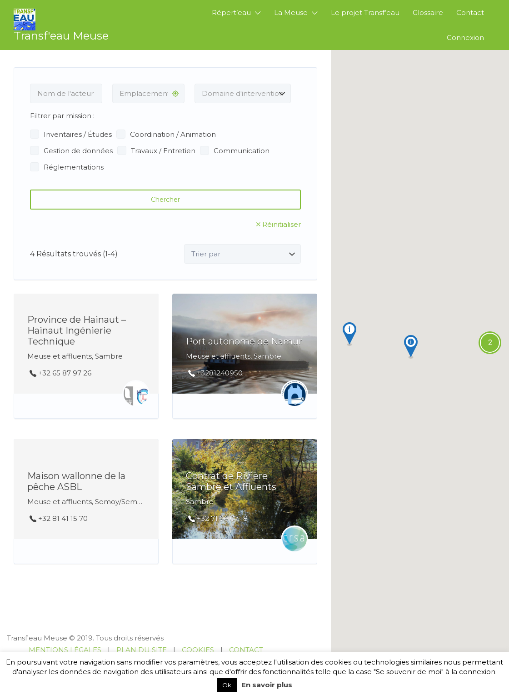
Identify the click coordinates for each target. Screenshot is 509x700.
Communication (241, 150)
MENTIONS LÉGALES (65, 649)
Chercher (165, 199)
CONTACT (246, 649)
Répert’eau (231, 12)
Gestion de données (78, 150)
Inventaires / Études (78, 134)
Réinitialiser (281, 224)
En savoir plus (266, 684)
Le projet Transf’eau (365, 12)
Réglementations (74, 167)
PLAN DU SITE (141, 649)
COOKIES (198, 649)
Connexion (465, 37)
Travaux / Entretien (163, 150)
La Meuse (291, 12)
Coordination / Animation (173, 134)
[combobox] (243, 93)
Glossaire (428, 12)
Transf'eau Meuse (61, 35)
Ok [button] (226, 685)
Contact (470, 12)
